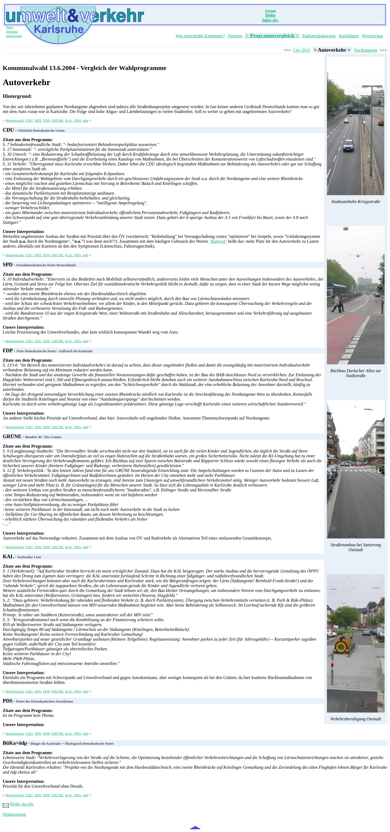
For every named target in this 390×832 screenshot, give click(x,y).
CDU (28, 120)
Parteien (235, 36)
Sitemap (12, 31)
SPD (37, 120)
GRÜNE (57, 120)
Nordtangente (366, 50)
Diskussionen (14, 814)
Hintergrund (14, 120)
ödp (85, 120)
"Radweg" (218, 241)
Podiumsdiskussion (319, 36)
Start (9, 27)
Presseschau (372, 36)
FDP (46, 120)
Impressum (14, 36)
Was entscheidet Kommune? (200, 36)
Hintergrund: (17, 96)
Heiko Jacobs (22, 804)
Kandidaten (349, 36)
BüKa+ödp (15, 743)
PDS (77, 120)
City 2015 (301, 50)
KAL (69, 120)
